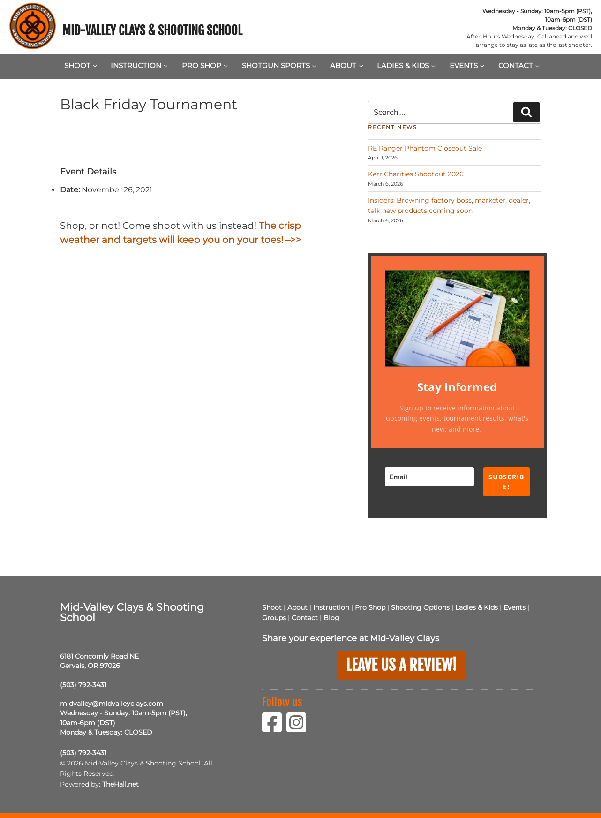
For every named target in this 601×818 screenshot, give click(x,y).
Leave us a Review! (401, 665)
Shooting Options (420, 607)
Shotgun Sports (279, 65)
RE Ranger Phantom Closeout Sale (425, 148)
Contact (519, 65)
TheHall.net (120, 784)
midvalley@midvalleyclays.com (111, 703)
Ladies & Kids (406, 65)
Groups (274, 618)
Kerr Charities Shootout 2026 (416, 174)
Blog (331, 618)
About (346, 65)
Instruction (139, 65)
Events (467, 65)
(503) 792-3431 (83, 685)
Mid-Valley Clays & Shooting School (152, 30)
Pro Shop (205, 65)
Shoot (80, 65)
